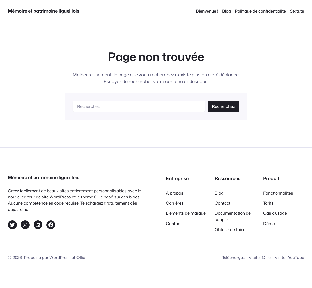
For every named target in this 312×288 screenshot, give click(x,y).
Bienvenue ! (207, 11)
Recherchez (223, 106)
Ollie (80, 257)
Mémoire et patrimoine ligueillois (43, 11)
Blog (226, 11)
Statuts (297, 11)
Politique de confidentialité (260, 11)
